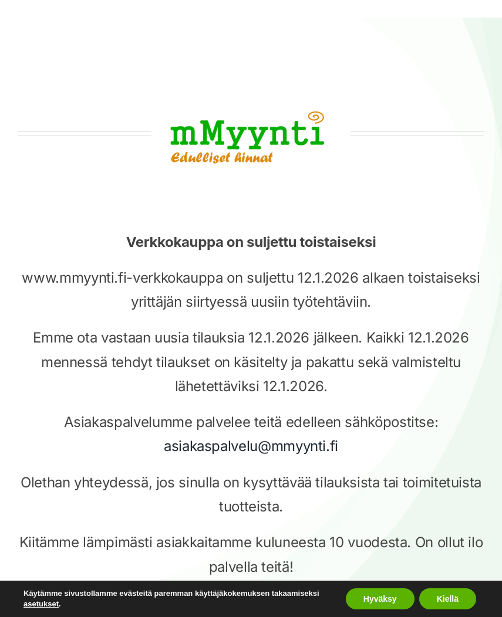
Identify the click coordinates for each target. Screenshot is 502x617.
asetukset (41, 603)
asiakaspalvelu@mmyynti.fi (251, 446)
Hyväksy (380, 599)
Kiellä (448, 599)
